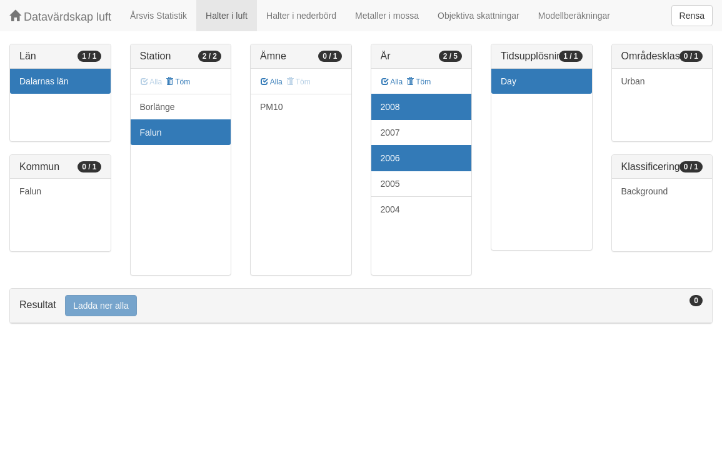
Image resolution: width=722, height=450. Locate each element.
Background (644, 191)
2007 (390, 133)
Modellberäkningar (574, 16)
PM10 (271, 107)
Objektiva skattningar (478, 16)
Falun (30, 191)
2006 (390, 158)
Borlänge (157, 107)
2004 (390, 209)
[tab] (361, 306)
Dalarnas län (44, 81)
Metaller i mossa (387, 16)
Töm (178, 82)
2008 (390, 107)
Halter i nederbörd (301, 16)
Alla (272, 82)
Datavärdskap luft (60, 16)
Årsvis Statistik (158, 16)
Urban (633, 81)
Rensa (691, 16)
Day (508, 81)
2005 (390, 184)
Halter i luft (227, 16)
